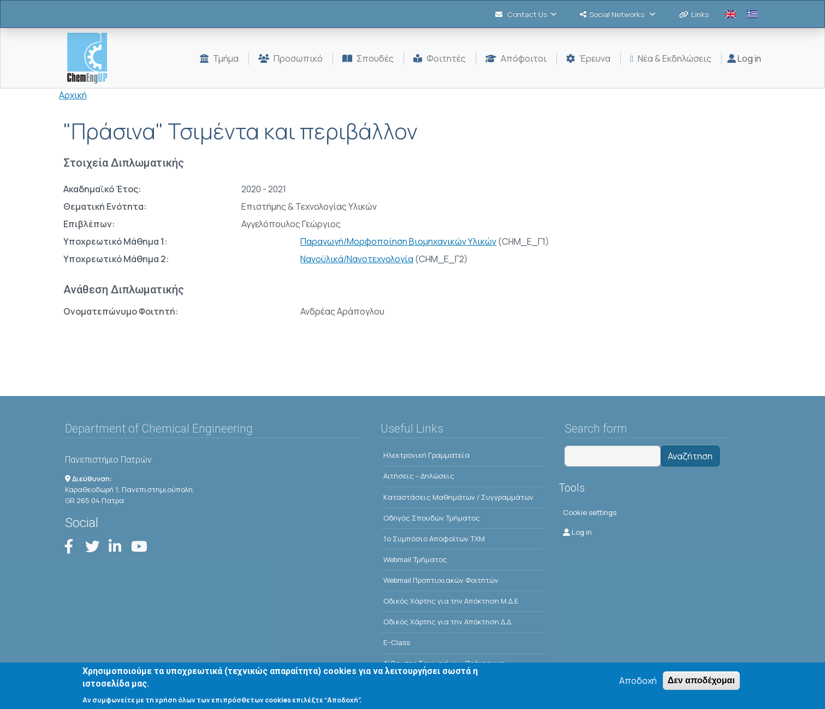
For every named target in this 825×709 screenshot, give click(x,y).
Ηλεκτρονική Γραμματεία (426, 455)
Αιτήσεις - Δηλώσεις (418, 476)
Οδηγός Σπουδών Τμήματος (431, 518)
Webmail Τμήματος (415, 559)
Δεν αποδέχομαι (701, 684)
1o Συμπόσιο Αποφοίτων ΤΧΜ (434, 538)
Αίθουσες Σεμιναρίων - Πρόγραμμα (444, 663)
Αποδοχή (638, 684)
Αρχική (73, 95)
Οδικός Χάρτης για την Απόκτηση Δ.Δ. (448, 622)
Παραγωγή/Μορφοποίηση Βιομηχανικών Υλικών (398, 241)
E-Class (396, 642)
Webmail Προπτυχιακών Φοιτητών (440, 580)
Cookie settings (589, 512)
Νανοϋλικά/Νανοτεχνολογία (356, 259)
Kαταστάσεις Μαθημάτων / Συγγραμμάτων (458, 497)
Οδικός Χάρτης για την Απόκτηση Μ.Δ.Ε (451, 601)
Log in (744, 58)
